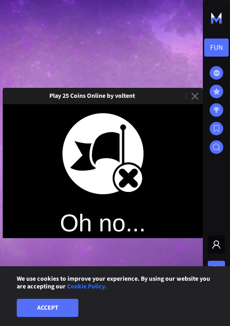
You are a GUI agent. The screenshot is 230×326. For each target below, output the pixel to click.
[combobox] (216, 47)
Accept (47, 307)
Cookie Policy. (86, 286)
